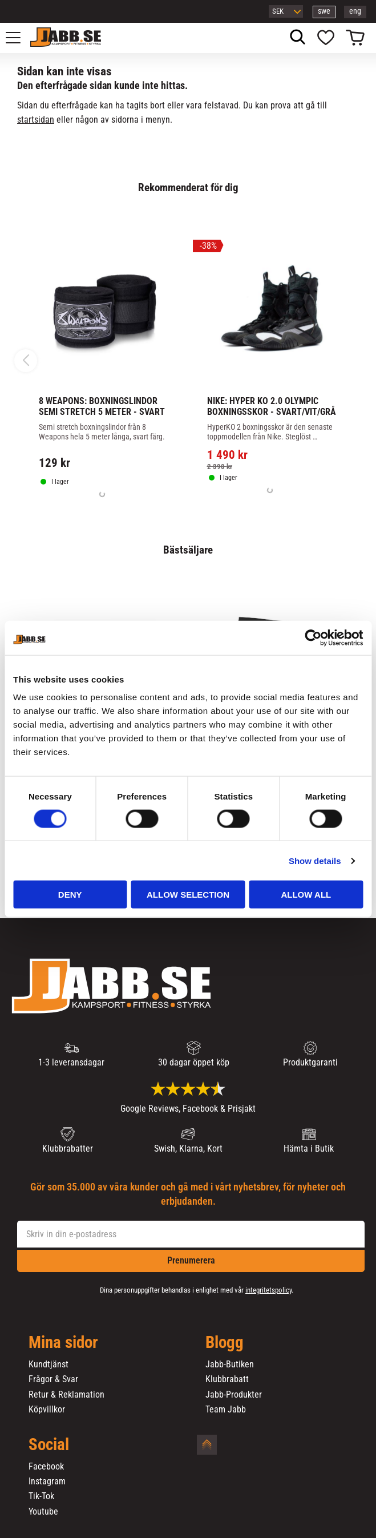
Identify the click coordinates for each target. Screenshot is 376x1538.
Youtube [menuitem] (43, 1512)
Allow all (306, 894)
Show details (315, 860)
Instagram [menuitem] (47, 1481)
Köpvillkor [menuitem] (47, 1409)
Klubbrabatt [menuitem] (227, 1379)
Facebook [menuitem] (46, 1467)
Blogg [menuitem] (224, 1343)
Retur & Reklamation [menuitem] (66, 1395)
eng (355, 11)
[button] (19, 37)
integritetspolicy (268, 1290)
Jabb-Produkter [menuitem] (233, 1395)
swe (324, 11)
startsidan (35, 119)
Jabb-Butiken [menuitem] (229, 1364)
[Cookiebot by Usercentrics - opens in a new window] (313, 637)
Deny (70, 894)
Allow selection (188, 894)
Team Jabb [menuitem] (225, 1409)
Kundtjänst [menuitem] (48, 1364)
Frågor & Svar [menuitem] (53, 1379)
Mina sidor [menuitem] (63, 1343)
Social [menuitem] (49, 1445)
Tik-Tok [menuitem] (41, 1496)
